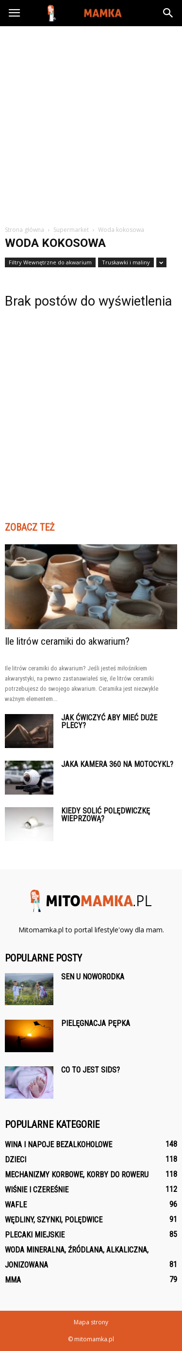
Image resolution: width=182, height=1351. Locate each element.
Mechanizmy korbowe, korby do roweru (77, 1174)
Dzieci (15, 1159)
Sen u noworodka (92, 976)
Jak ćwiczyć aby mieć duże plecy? (109, 721)
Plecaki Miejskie (35, 1234)
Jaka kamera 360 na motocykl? (117, 764)
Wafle (16, 1204)
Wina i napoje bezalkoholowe (58, 1144)
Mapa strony (91, 1322)
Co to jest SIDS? (90, 1069)
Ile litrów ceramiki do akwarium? (67, 641)
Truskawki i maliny (126, 262)
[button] (168, 13)
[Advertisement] (91, 122)
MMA (13, 1280)
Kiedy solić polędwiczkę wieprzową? (105, 814)
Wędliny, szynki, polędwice (53, 1219)
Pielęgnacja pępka (95, 1023)
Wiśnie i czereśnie (36, 1189)
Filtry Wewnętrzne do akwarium (50, 262)
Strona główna (24, 230)
